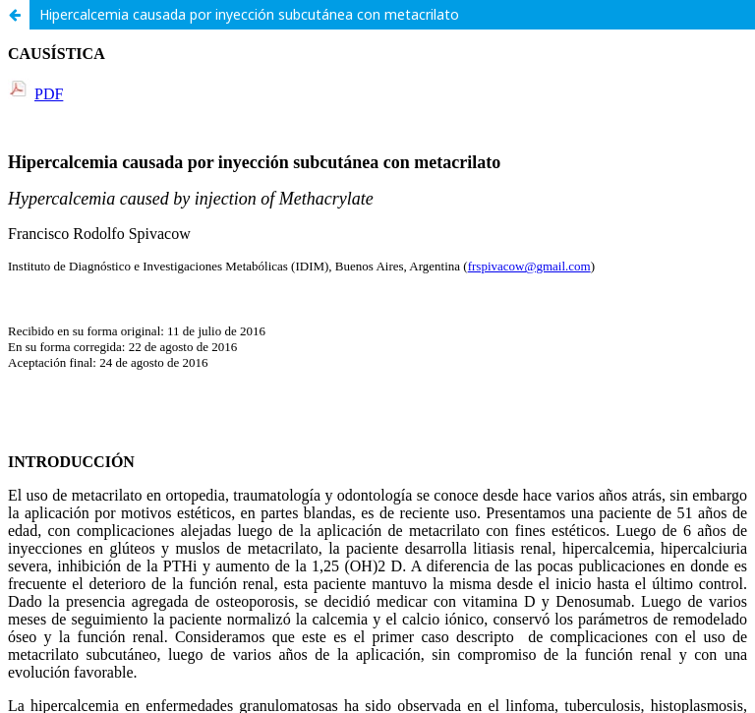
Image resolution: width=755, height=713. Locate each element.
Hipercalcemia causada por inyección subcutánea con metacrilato (249, 14)
